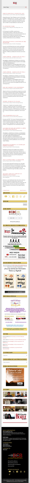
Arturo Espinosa (6, 445)
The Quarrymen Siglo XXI (10, 115)
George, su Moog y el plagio (11, 101)
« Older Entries (6, 190)
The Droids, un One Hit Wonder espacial (17, 339)
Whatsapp (5, 449)
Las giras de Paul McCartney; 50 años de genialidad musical (14, 129)
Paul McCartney (19, 88)
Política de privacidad (21, 480)
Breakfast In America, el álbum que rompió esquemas (14, 145)
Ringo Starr (18, 27)
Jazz (17, 14)
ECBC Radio (5, 437)
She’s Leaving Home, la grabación (13, 159)
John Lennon (19, 57)
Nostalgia (18, 176)
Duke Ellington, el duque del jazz (13, 13)
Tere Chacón (5, 444)
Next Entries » (23, 190)
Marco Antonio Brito (7, 446)
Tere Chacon (6, 14)
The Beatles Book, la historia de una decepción (14, 42)
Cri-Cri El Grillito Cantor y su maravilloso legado (12, 174)
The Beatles (18, 43)
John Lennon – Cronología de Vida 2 (14, 72)
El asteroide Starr (8, 26)
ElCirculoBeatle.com (7, 431)
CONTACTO (9, 481)
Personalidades (21, 14)
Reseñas (17, 147)
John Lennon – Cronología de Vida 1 (14, 56)
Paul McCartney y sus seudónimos (13, 87)
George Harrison (19, 102)
